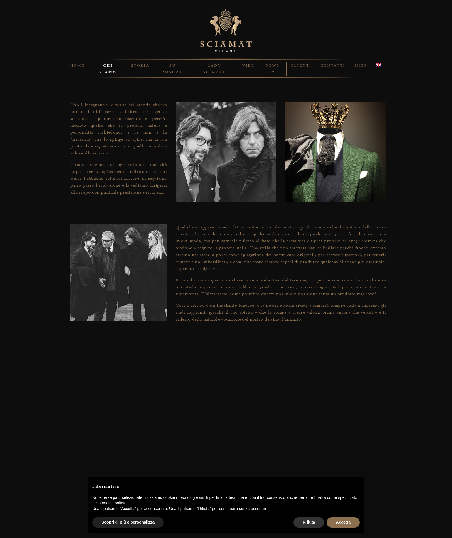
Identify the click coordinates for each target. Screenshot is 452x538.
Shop (360, 65)
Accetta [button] (343, 522)
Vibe (248, 65)
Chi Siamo (107, 68)
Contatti (332, 65)
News (272, 65)
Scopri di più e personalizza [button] (128, 522)
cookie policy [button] (113, 503)
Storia (140, 65)
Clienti (301, 65)
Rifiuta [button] (309, 522)
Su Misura (173, 68)
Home (77, 65)
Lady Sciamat (214, 68)
